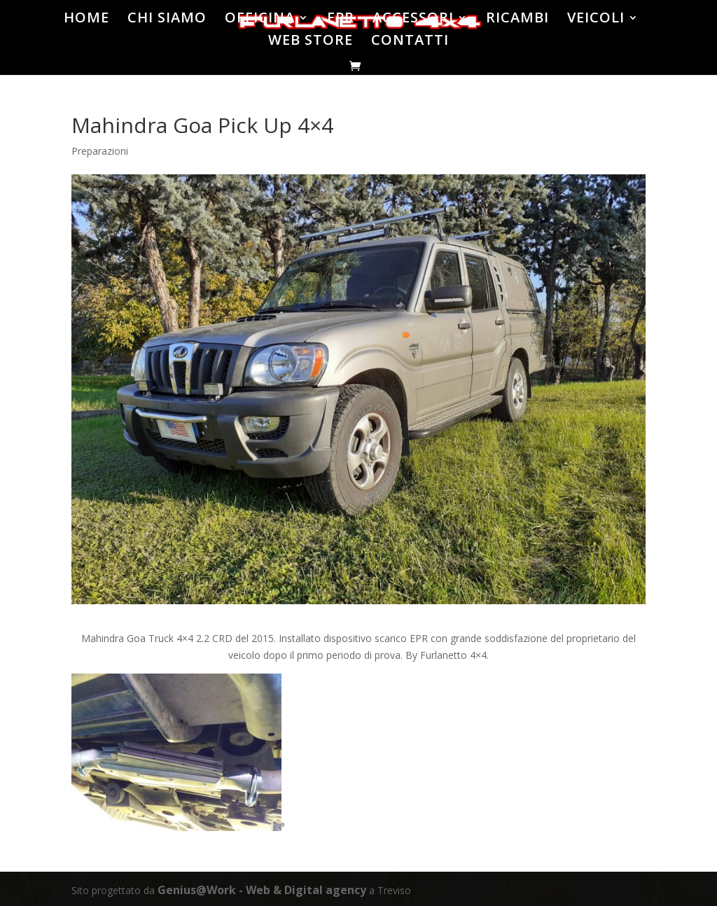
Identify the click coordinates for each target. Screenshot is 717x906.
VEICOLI (594, 20)
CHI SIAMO (169, 20)
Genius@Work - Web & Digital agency (262, 890)
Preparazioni (99, 151)
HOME (88, 20)
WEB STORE (311, 42)
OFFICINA (260, 20)
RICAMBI (516, 20)
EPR (341, 20)
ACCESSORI (413, 20)
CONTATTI (410, 42)
